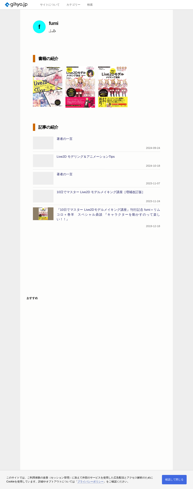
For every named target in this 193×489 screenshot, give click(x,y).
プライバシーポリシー (90, 481)
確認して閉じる (174, 479)
